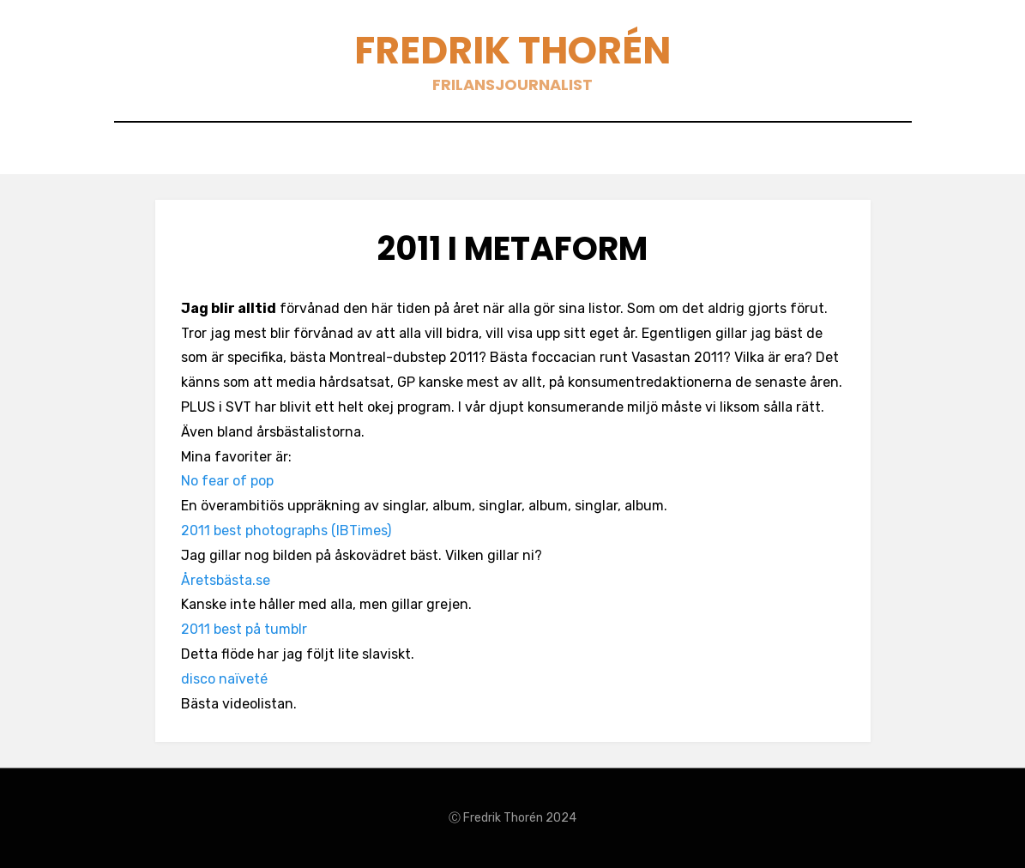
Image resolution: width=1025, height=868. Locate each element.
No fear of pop (227, 481)
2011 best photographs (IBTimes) (286, 530)
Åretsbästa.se (225, 580)
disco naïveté (224, 679)
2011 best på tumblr (244, 629)
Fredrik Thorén (512, 50)
